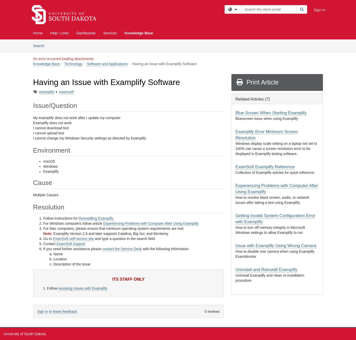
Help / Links (59, 33)
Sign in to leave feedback (57, 311)
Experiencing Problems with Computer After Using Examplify (151, 223)
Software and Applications (107, 64)
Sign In (319, 10)
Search (40, 45)
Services (110, 33)
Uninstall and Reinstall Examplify (266, 269)
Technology (73, 64)
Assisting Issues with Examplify (83, 288)
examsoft (66, 92)
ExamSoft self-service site (73, 239)
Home (37, 33)
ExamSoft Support (70, 244)
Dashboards (86, 33)
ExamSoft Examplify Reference (264, 166)
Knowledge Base (139, 33)
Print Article (257, 82)
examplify (46, 92)
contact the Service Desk (122, 249)
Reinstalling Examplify (96, 218)
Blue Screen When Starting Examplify (271, 112)
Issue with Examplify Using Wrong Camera (275, 245)
